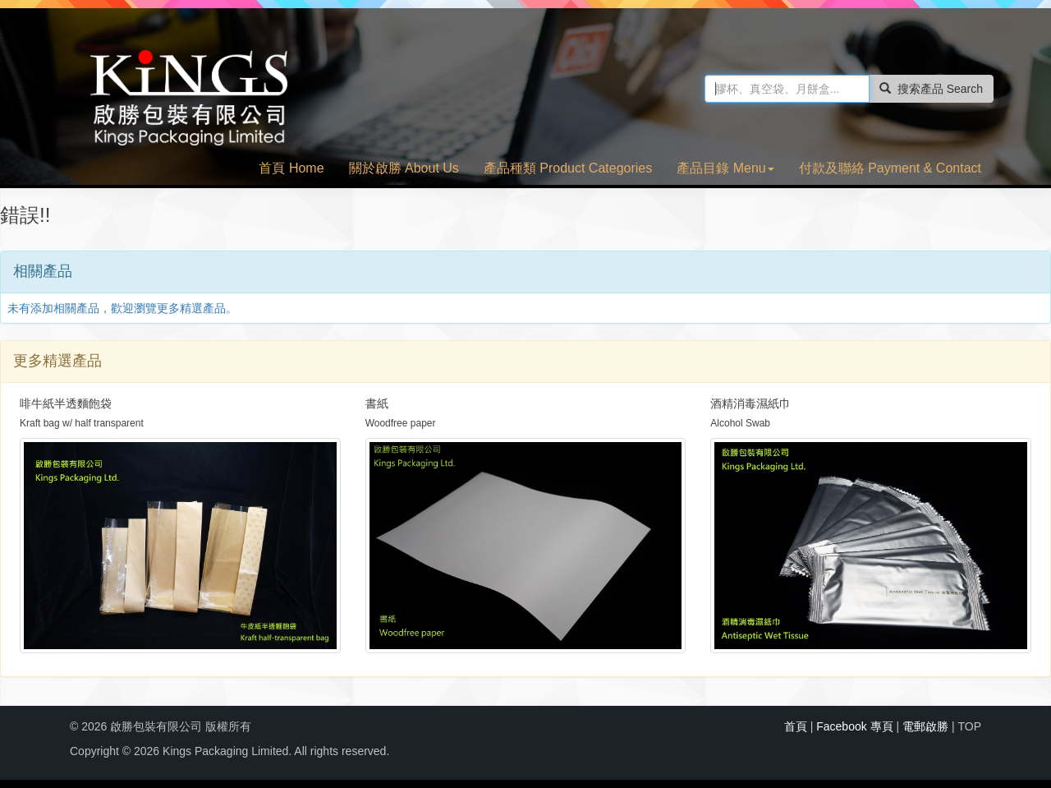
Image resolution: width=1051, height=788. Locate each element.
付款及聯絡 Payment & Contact (890, 168)
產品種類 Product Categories (568, 168)
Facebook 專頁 (854, 726)
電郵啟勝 (925, 726)
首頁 (795, 726)
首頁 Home (291, 168)
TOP (969, 726)
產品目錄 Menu (725, 168)
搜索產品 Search (931, 88)
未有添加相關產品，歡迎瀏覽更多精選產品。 (122, 308)
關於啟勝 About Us (404, 168)
